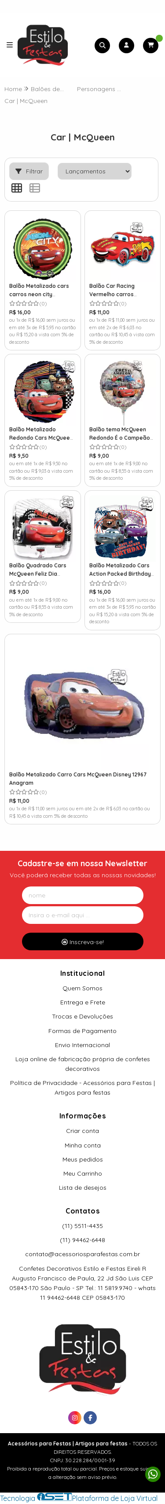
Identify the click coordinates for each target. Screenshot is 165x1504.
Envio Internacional (82, 1045)
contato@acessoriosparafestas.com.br (82, 1254)
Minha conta (83, 1145)
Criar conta (82, 1131)
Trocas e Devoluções (82, 1016)
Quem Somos (82, 988)
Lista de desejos (82, 1187)
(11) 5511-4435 (82, 1226)
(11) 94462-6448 (82, 1240)
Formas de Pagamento (82, 1031)
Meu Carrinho (82, 1173)
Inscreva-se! (83, 942)
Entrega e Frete (82, 1002)
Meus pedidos (82, 1159)
